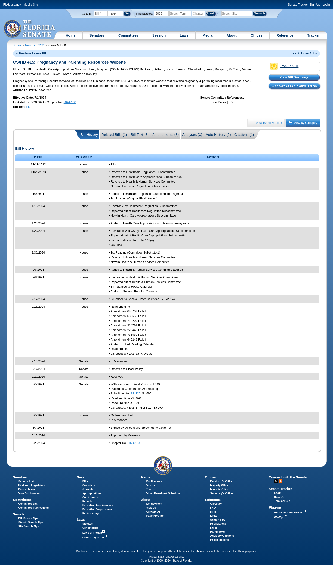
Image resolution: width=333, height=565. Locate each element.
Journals (87, 489)
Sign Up (314, 4)
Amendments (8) (165, 135)
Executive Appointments (97, 505)
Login (326, 4)
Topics (150, 489)
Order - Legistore (95, 537)
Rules (213, 527)
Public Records (220, 539)
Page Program (155, 515)
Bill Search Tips (28, 518)
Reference (285, 35)
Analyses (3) (192, 135)
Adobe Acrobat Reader (291, 512)
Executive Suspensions (97, 509)
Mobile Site (30, 4)
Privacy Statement (159, 556)
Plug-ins (275, 507)
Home (70, 35)
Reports (87, 501)
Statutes (87, 523)
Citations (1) (244, 135)
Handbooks (217, 531)
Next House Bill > (304, 53)
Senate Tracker (280, 489)
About (231, 35)
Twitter (276, 481)
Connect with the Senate (288, 477)
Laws (184, 35)
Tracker (313, 35)
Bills (85, 481)
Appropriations (92, 493)
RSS (280, 481)
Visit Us (151, 507)
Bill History (89, 135)
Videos (150, 485)
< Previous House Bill (31, 53)
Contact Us (153, 511)
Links (213, 515)
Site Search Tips (28, 526)
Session (159, 35)
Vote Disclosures (29, 493)
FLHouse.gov (12, 4)
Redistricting (90, 513)
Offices (256, 35)
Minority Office (219, 489)
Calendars (88, 485)
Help (213, 511)
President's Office (221, 481)
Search (18, 514)
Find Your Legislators (31, 485)
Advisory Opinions (222, 535)
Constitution (90, 527)
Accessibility (177, 556)
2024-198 (70, 102)
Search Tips (217, 519)
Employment (154, 503)
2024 (41, 45)
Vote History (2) (218, 135)
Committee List (27, 503)
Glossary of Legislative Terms (294, 85)
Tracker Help (282, 501)
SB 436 (135, 393)
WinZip (280, 517)
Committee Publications (33, 507)
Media (208, 35)
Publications (154, 481)
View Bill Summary (294, 77)
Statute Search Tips (30, 522)
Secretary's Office (221, 493)
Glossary (216, 503)
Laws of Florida (94, 532)
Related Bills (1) (114, 135)
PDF (29, 107)
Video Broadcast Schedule (163, 493)
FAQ (213, 507)
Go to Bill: (87, 13)
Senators (96, 35)
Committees (128, 35)
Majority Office (219, 485)
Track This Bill (284, 66)
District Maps (26, 489)
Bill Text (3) (140, 135)
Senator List (26, 481)
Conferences (90, 497)
